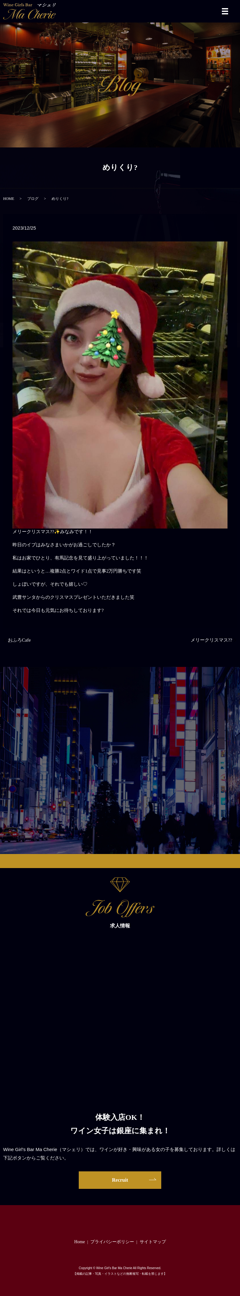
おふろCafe (19, 640)
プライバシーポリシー (112, 1241)
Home (79, 1241)
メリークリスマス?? (211, 640)
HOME (8, 198)
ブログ (32, 198)
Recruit (120, 1180)
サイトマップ (153, 1241)
